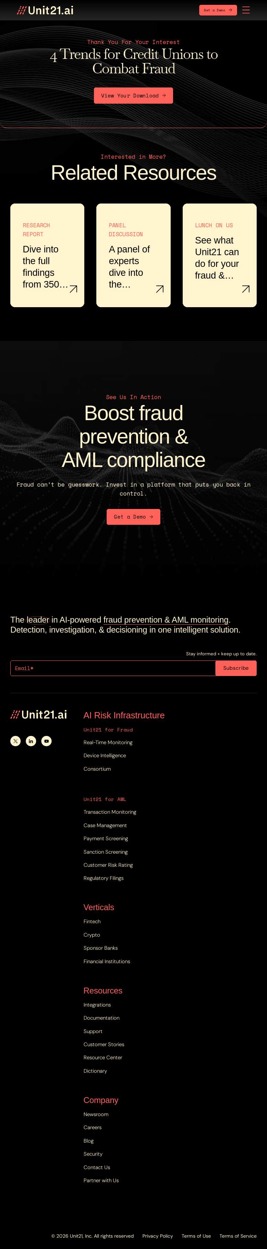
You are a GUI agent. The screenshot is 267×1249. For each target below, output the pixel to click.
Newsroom (96, 1114)
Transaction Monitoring (110, 812)
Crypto (92, 934)
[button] (246, 10)
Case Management (105, 825)
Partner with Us (101, 1180)
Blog (89, 1140)
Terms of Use (196, 1236)
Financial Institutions (107, 961)
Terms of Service (238, 1236)
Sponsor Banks (101, 948)
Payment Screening (106, 838)
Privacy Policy (157, 1236)
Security (93, 1154)
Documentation (101, 1017)
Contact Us (97, 1167)
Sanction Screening (106, 852)
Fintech (92, 921)
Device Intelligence (105, 755)
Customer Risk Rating (108, 865)
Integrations (97, 1004)
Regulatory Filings (104, 878)
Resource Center (103, 1057)
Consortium (97, 769)
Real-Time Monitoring (108, 742)
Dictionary (95, 1071)
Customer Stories (104, 1044)
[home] (45, 10)
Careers (93, 1127)
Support (93, 1031)
